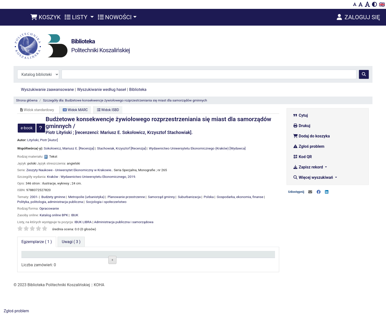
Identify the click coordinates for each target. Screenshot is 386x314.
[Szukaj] (364, 74)
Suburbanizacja (189, 197)
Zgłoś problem (308, 146)
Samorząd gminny (161, 197)
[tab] (71, 242)
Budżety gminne (53, 197)
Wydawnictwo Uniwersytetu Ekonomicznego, (94, 177)
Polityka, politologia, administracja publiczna (50, 202)
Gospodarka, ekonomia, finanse (240, 197)
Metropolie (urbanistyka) (86, 197)
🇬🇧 (382, 4)
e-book (26, 128)
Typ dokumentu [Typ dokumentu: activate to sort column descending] (37, 256)
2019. (132, 177)
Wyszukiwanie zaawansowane (47, 89)
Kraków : (53, 177)
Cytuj (300, 115)
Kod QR (302, 156)
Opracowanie (49, 208)
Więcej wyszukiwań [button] (313, 177)
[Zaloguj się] (358, 17)
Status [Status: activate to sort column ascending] (182, 256)
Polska (209, 197)
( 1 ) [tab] (36, 241)
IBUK (74, 215)
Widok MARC (75, 110)
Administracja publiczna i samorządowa (123, 222)
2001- (34, 197)
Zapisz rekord (308, 167)
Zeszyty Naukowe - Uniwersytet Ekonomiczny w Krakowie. (69, 170)
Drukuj (301, 125)
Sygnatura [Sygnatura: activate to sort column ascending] (134, 256)
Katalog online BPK (54, 215)
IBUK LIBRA (83, 222)
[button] (46, 17)
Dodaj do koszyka (311, 136)
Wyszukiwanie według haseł (101, 89)
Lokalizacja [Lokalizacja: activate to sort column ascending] (84, 256)
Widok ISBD (108, 110)
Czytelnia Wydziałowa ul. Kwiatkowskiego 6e (92, 270)
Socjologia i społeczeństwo (106, 202)
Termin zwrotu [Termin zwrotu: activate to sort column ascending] (238, 256)
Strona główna (26, 100)
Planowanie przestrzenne (126, 197)
